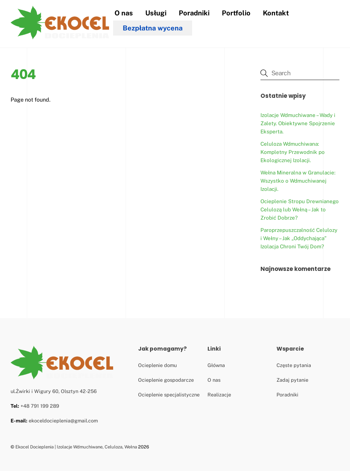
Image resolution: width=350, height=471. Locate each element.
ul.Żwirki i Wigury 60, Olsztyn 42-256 (54, 391)
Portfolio (236, 13)
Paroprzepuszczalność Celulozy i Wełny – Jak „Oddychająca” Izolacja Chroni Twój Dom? (298, 238)
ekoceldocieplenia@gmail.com (63, 420)
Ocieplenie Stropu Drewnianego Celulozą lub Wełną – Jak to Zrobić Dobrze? (299, 209)
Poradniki (194, 13)
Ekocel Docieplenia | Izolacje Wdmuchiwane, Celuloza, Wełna (76, 446)
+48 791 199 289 (40, 406)
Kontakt (276, 13)
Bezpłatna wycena (153, 28)
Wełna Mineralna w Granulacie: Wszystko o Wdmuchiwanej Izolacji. (297, 181)
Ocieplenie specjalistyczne (169, 394)
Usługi (155, 13)
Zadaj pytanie (292, 380)
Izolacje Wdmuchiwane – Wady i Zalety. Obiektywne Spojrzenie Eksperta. (297, 123)
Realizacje (219, 394)
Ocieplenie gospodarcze (166, 380)
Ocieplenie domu (157, 365)
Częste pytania (294, 365)
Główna (216, 365)
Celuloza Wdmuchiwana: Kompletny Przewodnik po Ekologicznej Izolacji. (292, 152)
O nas (124, 13)
